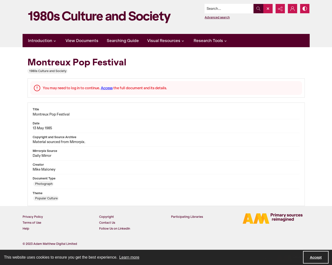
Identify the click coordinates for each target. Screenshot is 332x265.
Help (26, 228)
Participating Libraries (187, 217)
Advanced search (217, 17)
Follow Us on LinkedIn (114, 228)
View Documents (82, 40)
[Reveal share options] (280, 8)
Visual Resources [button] (166, 41)
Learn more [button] (129, 257)
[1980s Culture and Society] (101, 17)
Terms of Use (32, 222)
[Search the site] (229, 8)
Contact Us (107, 222)
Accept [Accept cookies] (316, 257)
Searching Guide (123, 40)
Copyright (106, 217)
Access (107, 88)
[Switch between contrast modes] (304, 8)
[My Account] (292, 8)
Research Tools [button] (211, 41)
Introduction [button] (42, 41)
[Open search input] (268, 8)
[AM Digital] (273, 218)
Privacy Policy (33, 217)
